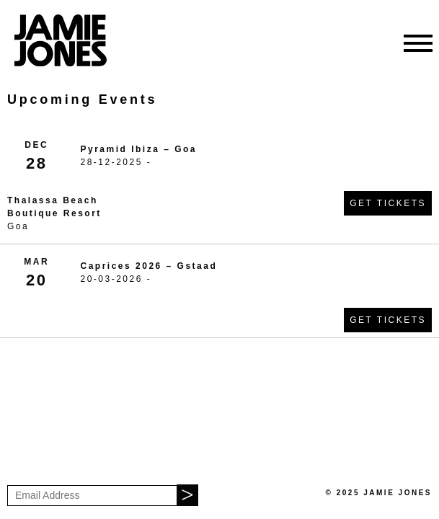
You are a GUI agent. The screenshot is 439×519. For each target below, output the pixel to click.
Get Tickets (388, 203)
